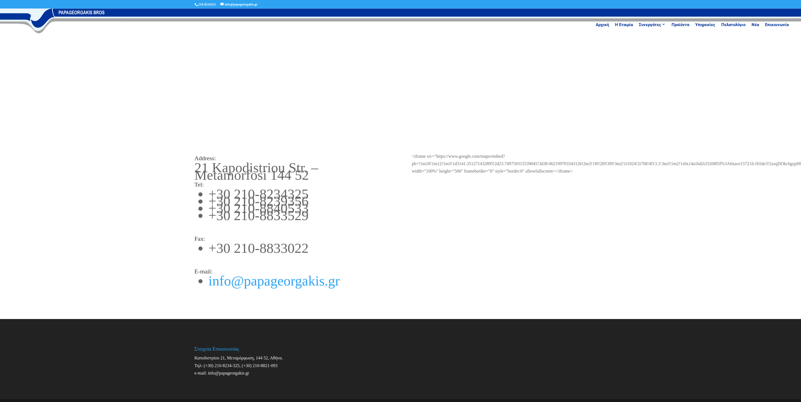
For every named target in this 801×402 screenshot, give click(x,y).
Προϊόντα (680, 24)
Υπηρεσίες (705, 24)
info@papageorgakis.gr (274, 281)
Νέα (755, 24)
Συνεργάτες (650, 24)
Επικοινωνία (777, 24)
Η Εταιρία (624, 24)
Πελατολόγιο (733, 24)
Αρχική (602, 24)
